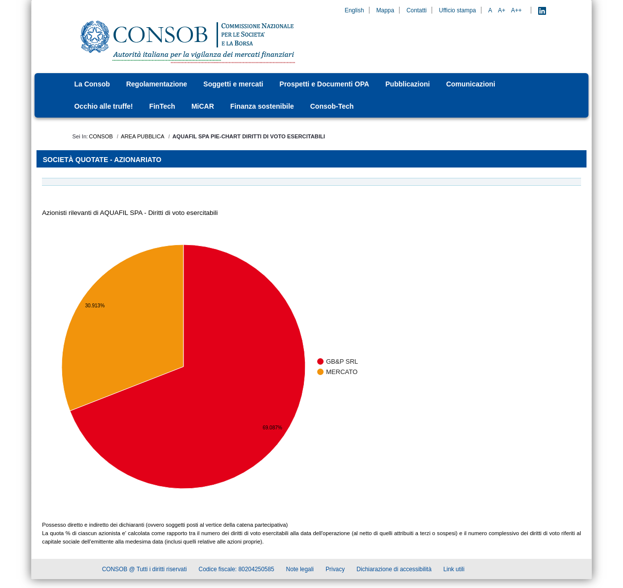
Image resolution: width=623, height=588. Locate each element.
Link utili (454, 570)
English (354, 10)
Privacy (335, 570)
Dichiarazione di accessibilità (394, 570)
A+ (501, 10)
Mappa (385, 10)
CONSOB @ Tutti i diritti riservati (144, 570)
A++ (516, 10)
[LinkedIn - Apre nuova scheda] (542, 10)
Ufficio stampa (457, 10)
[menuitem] (94, 84)
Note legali (300, 570)
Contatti (416, 10)
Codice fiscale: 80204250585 (236, 570)
